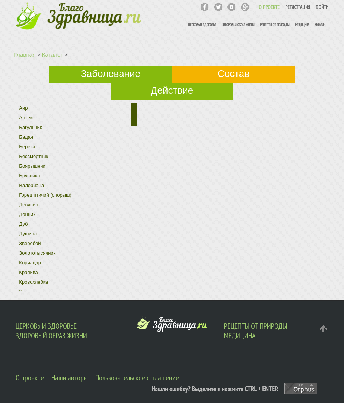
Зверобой (30, 243)
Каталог (52, 54)
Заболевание (110, 73)
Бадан (26, 137)
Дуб (23, 224)
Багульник (30, 127)
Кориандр (30, 262)
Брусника (29, 175)
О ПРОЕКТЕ (269, 7)
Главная (24, 54)
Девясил (28, 204)
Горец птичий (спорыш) (45, 195)
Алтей (26, 117)
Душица (28, 233)
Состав (233, 73)
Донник (27, 214)
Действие (172, 90)
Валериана (31, 185)
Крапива (28, 272)
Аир (23, 108)
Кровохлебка (33, 282)
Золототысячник (37, 253)
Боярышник (32, 166)
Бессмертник (33, 156)
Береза (27, 146)
